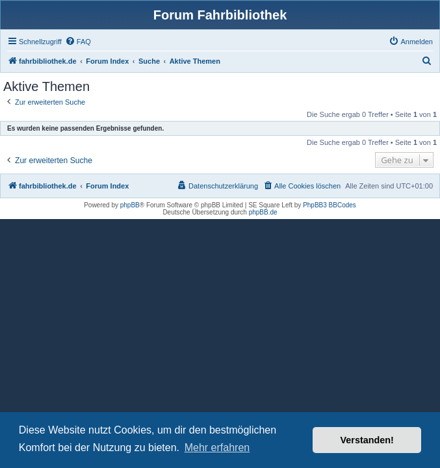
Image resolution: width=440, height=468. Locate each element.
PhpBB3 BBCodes (329, 205)
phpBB (130, 205)
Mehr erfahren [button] (217, 447)
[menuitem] (78, 41)
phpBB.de (263, 212)
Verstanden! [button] (367, 440)
